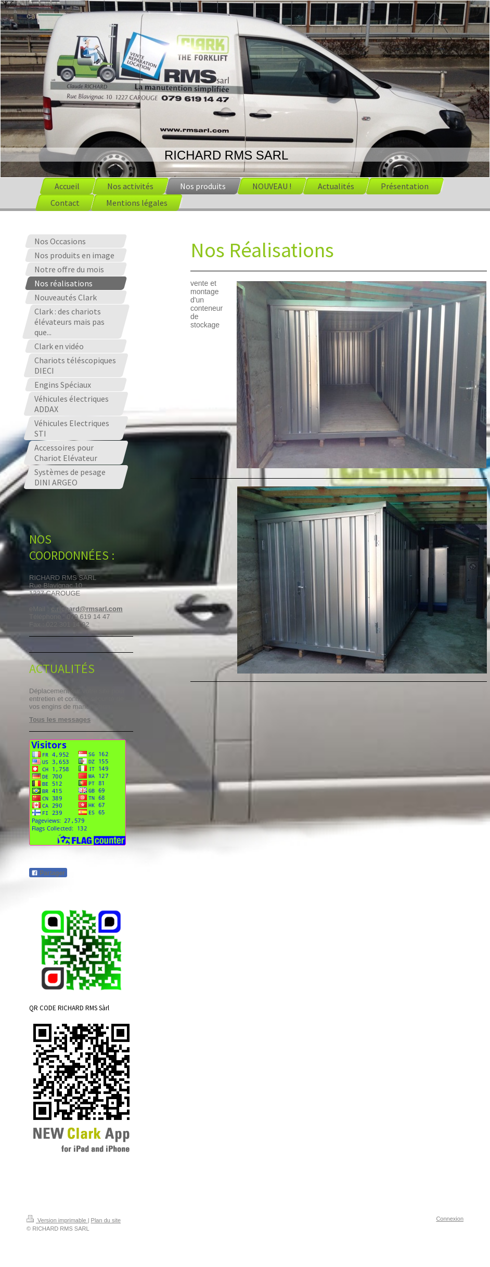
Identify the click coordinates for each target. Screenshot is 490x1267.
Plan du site (106, 1220)
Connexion (449, 1219)
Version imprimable (57, 1220)
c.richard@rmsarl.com (87, 609)
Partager (48, 873)
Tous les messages (60, 719)
